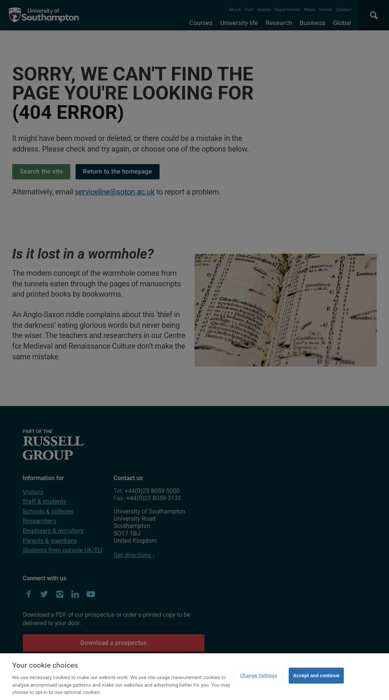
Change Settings (258, 675)
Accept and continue (316, 675)
